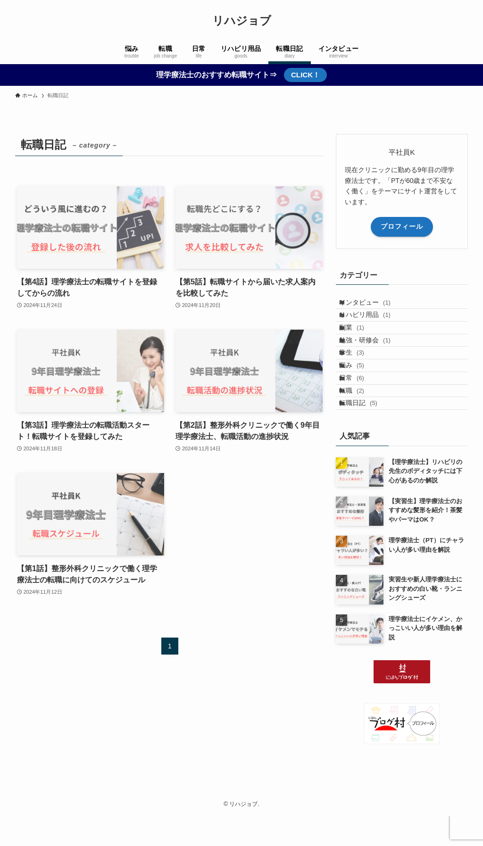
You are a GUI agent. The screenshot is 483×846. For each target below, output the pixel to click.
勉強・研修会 (373, 364)
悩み (360, 403)
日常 (360, 423)
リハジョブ (241, 20)
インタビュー (373, 305)
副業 (360, 344)
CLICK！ (305, 75)
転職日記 (367, 462)
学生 (360, 384)
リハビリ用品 (373, 325)
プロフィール (402, 226)
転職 (360, 443)
